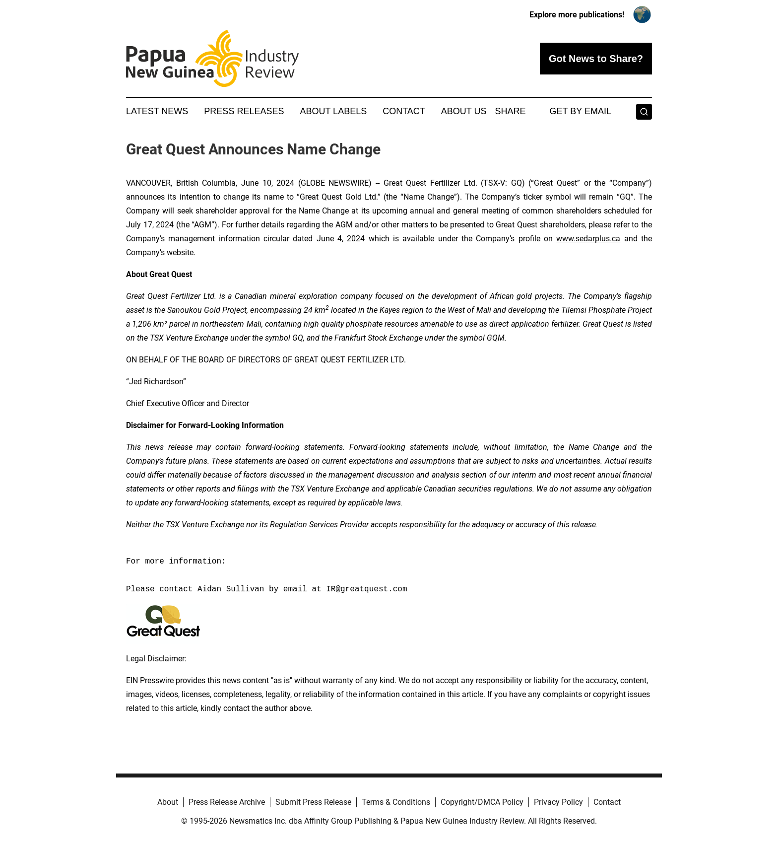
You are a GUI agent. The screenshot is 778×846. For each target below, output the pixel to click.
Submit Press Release (313, 802)
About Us (464, 111)
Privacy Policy (558, 802)
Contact (404, 111)
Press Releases (244, 111)
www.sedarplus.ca (588, 238)
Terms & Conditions (396, 802)
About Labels (333, 111)
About (167, 802)
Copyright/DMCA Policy (482, 802)
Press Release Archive (227, 802)
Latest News (157, 111)
